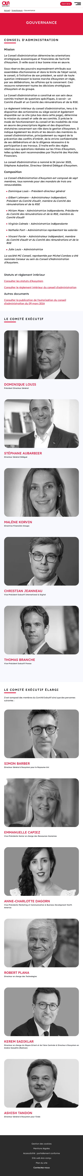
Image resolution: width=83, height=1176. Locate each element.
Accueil (7, 10)
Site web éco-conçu (41, 1158)
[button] (77, 3)
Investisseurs (17, 10)
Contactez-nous (41, 1167)
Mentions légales (41, 1148)
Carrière (66, 4)
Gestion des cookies (42, 1144)
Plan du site (41, 1163)
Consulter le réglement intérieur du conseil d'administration (40, 287)
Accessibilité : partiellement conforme (41, 1153)
